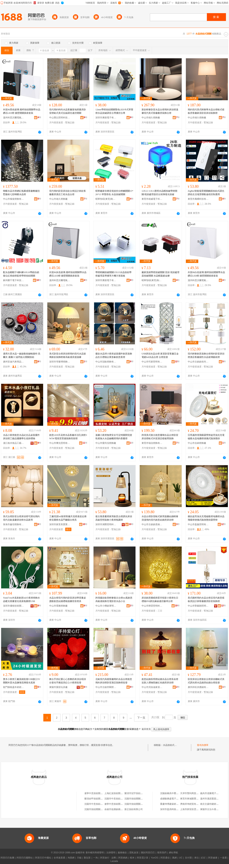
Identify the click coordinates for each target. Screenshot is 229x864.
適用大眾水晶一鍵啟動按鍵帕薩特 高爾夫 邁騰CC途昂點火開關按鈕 (21, 355)
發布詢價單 (202, 745)
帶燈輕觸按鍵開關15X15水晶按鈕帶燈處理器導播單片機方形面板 (113, 274)
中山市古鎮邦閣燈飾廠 (105, 687)
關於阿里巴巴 (148, 852)
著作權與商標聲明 (94, 852)
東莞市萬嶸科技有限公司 (198, 199)
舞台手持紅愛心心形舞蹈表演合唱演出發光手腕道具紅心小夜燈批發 (67, 681)
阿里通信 (165, 857)
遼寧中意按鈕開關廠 (94, 793)
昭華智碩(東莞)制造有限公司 (105, 199)
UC (180, 857)
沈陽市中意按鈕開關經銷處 (98, 804)
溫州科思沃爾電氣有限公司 (13, 117)
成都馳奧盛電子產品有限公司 (175, 798)
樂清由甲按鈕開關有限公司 (98, 798)
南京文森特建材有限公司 (212, 804)
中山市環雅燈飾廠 (58, 605)
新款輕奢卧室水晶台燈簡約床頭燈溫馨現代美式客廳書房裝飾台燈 (160, 111)
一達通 (223, 857)
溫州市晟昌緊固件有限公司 (214, 798)
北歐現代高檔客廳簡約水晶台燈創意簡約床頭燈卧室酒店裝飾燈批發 (113, 681)
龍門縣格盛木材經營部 (13, 687)
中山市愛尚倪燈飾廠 (105, 443)
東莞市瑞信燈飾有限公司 (152, 443)
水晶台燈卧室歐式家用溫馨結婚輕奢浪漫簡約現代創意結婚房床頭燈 (160, 518)
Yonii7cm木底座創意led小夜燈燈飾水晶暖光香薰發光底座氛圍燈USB (21, 599)
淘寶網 (71, 857)
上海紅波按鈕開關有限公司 (118, 793)
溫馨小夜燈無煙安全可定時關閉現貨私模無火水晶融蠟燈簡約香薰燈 (113, 437)
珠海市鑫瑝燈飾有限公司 (13, 524)
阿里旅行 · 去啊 (108, 857)
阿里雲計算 (142, 857)
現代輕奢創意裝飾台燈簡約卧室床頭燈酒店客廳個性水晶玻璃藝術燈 (206, 355)
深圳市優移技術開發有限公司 (13, 605)
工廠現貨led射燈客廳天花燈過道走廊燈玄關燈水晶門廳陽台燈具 (67, 518)
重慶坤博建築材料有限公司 (174, 804)
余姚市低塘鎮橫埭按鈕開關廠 (119, 809)
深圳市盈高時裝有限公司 (172, 809)
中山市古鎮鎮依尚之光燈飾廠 (198, 361)
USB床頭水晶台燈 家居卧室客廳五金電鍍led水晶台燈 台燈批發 (160, 355)
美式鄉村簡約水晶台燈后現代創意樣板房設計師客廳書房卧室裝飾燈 (206, 599)
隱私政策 (134, 852)
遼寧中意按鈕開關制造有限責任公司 (122, 804)
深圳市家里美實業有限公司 (59, 524)
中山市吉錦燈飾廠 (197, 443)
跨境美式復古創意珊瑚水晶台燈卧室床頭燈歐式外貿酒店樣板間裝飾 (160, 437)
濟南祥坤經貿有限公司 (191, 804)
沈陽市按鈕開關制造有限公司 (139, 798)
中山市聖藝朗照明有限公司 (198, 605)
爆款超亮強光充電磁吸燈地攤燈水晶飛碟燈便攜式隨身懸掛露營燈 (206, 518)
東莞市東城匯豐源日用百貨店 (195, 798)
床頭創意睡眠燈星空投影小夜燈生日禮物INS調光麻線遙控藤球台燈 (160, 599)
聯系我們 (161, 852)
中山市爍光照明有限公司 (59, 443)
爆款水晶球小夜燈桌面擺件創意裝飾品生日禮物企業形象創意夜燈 (113, 355)
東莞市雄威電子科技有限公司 (152, 199)
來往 (196, 857)
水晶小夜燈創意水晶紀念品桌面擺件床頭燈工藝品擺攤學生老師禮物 (21, 437)
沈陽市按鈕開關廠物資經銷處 (139, 804)
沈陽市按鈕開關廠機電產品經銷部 (101, 809)
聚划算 (87, 857)
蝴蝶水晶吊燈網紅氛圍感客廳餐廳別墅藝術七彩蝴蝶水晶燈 (21, 193)
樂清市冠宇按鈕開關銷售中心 (139, 793)
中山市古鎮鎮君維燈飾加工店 (152, 524)
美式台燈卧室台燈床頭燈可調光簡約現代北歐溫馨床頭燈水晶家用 (21, 518)
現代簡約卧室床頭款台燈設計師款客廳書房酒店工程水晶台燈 (67, 193)
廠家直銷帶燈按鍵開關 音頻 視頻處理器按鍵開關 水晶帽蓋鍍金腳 (160, 274)
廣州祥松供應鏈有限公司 (198, 687)
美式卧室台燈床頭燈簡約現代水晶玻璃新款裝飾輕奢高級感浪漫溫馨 (67, 355)
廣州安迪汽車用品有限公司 (13, 361)
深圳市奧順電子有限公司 (105, 117)
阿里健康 (212, 857)
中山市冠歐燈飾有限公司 (105, 361)
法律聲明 (110, 852)
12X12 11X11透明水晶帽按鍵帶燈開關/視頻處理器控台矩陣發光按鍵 (159, 193)
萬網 (174, 857)
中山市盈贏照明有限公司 (198, 524)
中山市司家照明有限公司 (152, 361)
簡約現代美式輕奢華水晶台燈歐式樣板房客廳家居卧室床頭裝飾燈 (206, 111)
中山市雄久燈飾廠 (151, 117)
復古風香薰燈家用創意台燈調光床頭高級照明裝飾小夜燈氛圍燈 (113, 518)
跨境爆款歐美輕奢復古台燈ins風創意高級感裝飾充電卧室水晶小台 (113, 599)
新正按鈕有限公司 (133, 809)
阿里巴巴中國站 (43, 857)
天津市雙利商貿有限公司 (192, 793)
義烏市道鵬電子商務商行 (212, 793)
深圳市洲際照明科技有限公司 (105, 524)
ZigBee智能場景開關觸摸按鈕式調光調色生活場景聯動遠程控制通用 (206, 193)
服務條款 (122, 852)
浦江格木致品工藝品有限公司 (13, 443)
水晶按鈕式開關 (171, 745)
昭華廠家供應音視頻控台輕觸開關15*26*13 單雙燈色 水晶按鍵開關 (114, 193)
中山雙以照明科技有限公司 (59, 117)
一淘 (95, 857)
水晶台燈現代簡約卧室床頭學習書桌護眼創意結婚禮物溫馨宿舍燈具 (67, 599)
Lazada (114, 861)
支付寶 (188, 857)
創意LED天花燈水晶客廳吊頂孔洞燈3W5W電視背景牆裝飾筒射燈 (68, 437)
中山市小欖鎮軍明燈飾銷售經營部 (105, 605)
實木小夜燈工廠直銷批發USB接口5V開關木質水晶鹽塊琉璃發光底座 (21, 681)
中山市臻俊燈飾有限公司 (13, 199)
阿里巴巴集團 (7, 857)
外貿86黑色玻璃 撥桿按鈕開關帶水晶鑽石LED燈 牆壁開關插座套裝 (21, 111)
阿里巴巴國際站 (25, 857)
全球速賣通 (59, 857)
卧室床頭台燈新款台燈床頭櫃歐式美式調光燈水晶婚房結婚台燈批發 (206, 681)
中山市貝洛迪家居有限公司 (152, 687)
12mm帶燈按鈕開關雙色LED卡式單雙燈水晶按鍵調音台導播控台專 (114, 111)
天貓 (79, 857)
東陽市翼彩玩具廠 (58, 687)
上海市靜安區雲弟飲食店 (192, 809)
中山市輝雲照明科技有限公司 (152, 605)
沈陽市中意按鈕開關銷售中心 (119, 798)
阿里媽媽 (122, 857)
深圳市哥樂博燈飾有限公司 (59, 361)
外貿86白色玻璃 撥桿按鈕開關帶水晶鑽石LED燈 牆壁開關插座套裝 (206, 274)
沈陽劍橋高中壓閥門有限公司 (175, 793)
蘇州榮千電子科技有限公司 (13, 280)
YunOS (154, 857)
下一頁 (141, 717)
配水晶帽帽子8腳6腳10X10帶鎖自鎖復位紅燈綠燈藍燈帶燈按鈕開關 (21, 274)
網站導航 (173, 852)
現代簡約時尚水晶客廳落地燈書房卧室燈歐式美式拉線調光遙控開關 (67, 111)
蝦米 (132, 857)
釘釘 (203, 857)
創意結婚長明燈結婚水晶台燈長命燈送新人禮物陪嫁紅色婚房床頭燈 (160, 681)
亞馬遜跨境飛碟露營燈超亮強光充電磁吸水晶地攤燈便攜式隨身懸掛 (206, 437)
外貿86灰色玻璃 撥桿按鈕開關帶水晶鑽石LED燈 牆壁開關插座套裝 (67, 274)
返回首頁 (146, 729)
